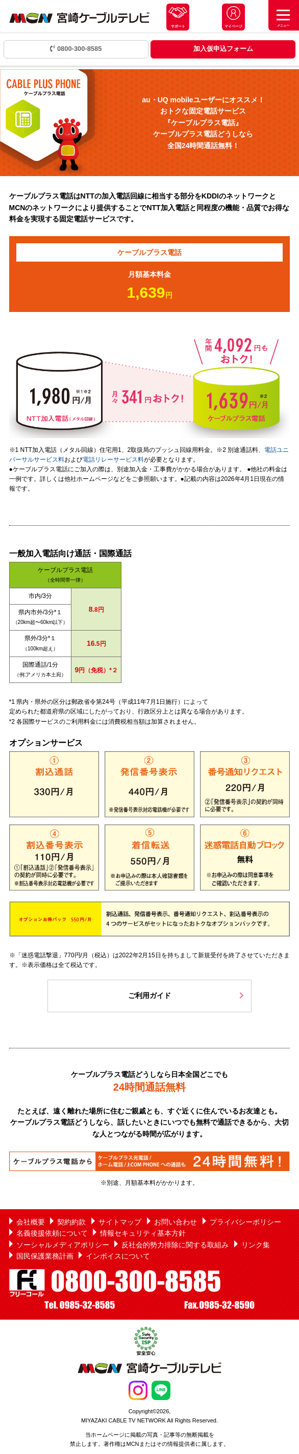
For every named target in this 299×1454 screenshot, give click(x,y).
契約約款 (71, 1222)
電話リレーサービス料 (113, 459)
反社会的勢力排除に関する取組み (175, 1245)
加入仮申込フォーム (223, 48)
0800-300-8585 (76, 48)
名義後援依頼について (52, 1233)
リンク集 (255, 1245)
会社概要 (30, 1222)
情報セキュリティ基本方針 (143, 1233)
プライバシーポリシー (245, 1222)
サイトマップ (119, 1222)
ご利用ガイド (149, 995)
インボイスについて (118, 1256)
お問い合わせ (175, 1222)
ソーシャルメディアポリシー (62, 1245)
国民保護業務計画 (44, 1256)
